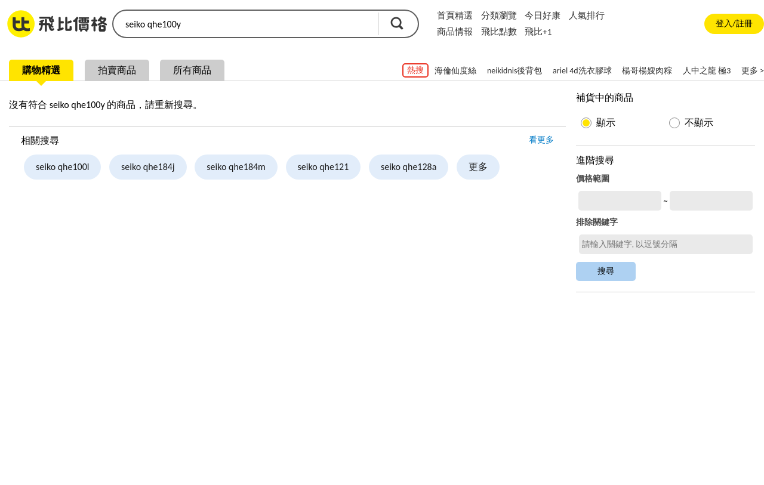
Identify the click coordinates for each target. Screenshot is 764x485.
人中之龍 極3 (707, 71)
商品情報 (455, 31)
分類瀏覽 (499, 15)
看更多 (541, 140)
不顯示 (699, 122)
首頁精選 (455, 15)
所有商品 (192, 70)
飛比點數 (499, 31)
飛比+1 (538, 31)
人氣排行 (587, 15)
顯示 (605, 122)
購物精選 (41, 70)
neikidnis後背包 (515, 71)
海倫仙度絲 (455, 71)
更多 (478, 166)
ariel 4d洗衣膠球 (582, 71)
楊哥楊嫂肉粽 (647, 71)
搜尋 (396, 23)
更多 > (752, 71)
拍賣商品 (117, 70)
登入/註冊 (734, 23)
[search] (244, 24)
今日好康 (542, 15)
